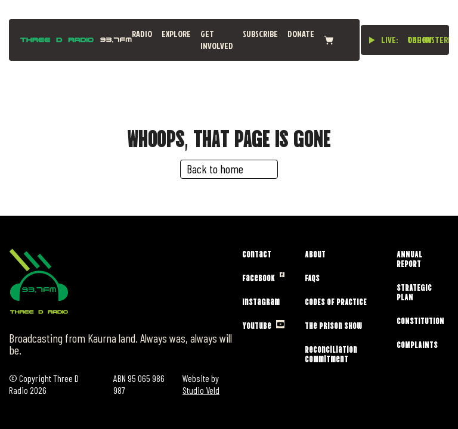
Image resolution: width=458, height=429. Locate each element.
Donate (300, 33)
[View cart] (328, 40)
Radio (142, 33)
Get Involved (216, 39)
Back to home (215, 168)
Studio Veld (200, 390)
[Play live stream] (372, 39)
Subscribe (260, 33)
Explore (176, 33)
